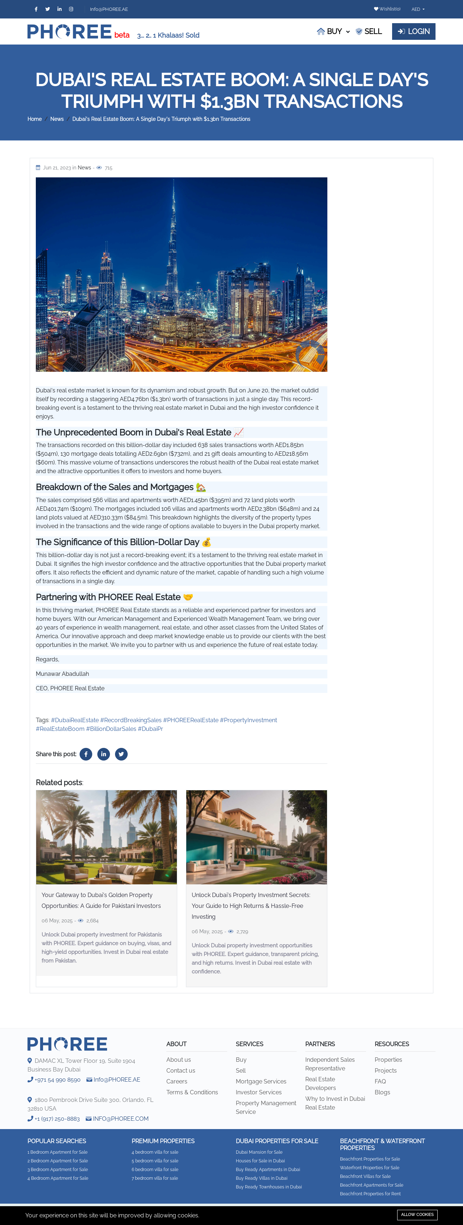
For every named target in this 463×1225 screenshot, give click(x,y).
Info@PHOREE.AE (109, 9)
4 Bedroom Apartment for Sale (57, 1178)
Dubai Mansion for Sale (259, 1152)
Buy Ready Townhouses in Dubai (269, 1187)
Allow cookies (417, 1214)
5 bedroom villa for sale (155, 1160)
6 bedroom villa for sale (155, 1169)
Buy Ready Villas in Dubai (262, 1178)
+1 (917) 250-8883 (57, 1118)
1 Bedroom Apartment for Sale (57, 1152)
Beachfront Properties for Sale (370, 1159)
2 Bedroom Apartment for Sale (57, 1160)
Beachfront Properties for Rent (370, 1193)
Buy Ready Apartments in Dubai (268, 1169)
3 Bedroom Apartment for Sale (57, 1169)
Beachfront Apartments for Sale (371, 1185)
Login (414, 31)
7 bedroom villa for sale (155, 1178)
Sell (369, 31)
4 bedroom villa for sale (155, 1152)
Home (34, 119)
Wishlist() (387, 9)
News (57, 119)
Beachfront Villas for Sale (365, 1176)
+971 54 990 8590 (58, 1079)
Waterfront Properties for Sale (369, 1167)
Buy (329, 31)
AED (416, 9)
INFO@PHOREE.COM (121, 1118)
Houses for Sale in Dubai (260, 1160)
